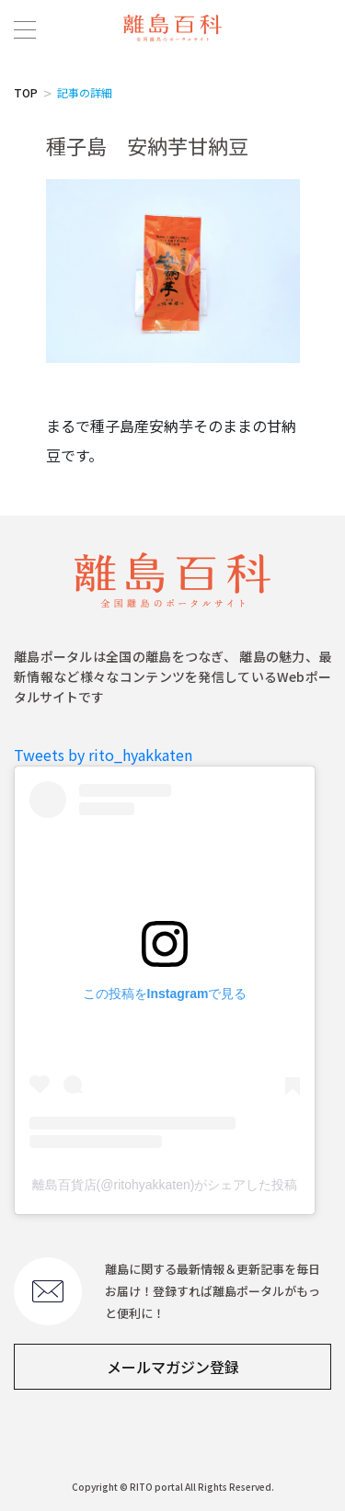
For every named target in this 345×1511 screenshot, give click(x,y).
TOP (26, 92)
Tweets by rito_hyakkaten (103, 755)
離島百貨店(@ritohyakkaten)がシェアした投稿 (165, 1184)
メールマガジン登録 (173, 1367)
